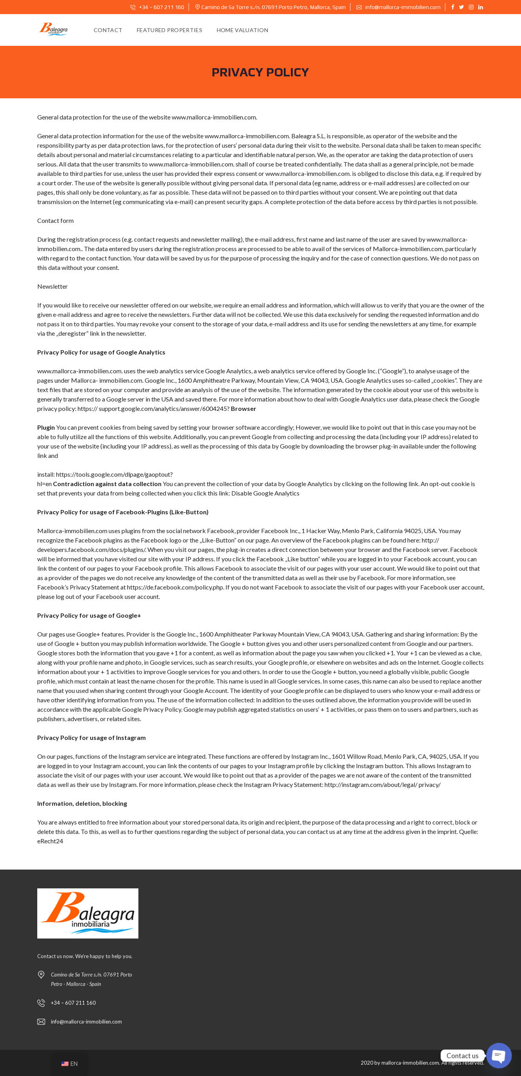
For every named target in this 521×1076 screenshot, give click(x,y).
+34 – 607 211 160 (157, 7)
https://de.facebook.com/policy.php (175, 587)
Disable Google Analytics (265, 493)
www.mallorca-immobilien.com (214, 117)
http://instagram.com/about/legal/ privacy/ (382, 784)
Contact (108, 30)
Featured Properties (169, 30)
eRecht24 (50, 841)
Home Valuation (242, 30)
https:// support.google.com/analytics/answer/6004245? (154, 408)
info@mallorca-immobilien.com (398, 7)
